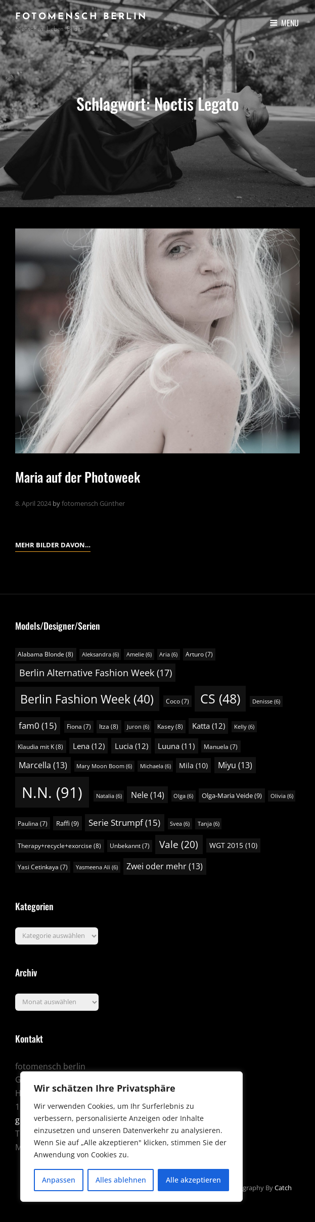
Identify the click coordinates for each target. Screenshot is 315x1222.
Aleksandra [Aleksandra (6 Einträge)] (100, 654)
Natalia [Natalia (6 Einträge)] (109, 796)
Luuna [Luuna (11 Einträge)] (176, 746)
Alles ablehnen (121, 1180)
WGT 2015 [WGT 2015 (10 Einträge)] (233, 845)
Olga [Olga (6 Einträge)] (183, 796)
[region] (131, 1136)
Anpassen (58, 1180)
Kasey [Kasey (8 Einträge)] (170, 726)
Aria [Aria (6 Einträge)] (168, 654)
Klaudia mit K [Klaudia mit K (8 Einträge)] (40, 746)
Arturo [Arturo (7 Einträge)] (199, 654)
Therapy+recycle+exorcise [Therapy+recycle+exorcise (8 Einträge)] (59, 845)
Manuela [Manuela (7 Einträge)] (221, 746)
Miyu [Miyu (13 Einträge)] (235, 765)
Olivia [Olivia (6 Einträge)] (282, 796)
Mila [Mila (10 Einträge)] (193, 765)
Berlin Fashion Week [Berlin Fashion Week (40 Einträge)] (87, 699)
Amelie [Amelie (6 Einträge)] (139, 654)
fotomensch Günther (93, 503)
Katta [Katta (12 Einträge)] (208, 726)
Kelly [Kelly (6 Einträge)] (244, 726)
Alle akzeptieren (193, 1180)
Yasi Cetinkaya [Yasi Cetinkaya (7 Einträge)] (43, 867)
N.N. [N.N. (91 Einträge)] (52, 792)
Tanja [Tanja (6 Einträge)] (208, 823)
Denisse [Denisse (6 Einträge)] (266, 701)
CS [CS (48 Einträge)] (220, 698)
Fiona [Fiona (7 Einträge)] (79, 726)
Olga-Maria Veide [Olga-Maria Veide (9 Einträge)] (232, 795)
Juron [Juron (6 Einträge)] (138, 726)
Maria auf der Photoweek (77, 477)
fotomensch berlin (81, 17)
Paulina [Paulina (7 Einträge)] (33, 823)
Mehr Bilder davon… (53, 543)
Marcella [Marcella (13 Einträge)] (43, 765)
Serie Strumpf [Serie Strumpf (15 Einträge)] (124, 822)
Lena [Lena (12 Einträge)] (89, 746)
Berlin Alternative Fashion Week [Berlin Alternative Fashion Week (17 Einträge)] (95, 673)
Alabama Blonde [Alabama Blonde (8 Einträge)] (45, 654)
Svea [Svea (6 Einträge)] (180, 823)
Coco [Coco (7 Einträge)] (177, 701)
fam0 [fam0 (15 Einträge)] (38, 725)
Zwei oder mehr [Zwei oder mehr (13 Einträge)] (164, 866)
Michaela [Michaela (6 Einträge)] (155, 766)
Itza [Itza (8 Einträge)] (108, 726)
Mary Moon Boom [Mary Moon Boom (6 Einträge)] (104, 766)
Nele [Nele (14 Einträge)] (147, 795)
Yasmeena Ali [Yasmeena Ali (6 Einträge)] (97, 867)
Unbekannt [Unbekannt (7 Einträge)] (130, 846)
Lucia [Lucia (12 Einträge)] (131, 746)
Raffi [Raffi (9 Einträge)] (67, 823)
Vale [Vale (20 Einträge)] (178, 844)
